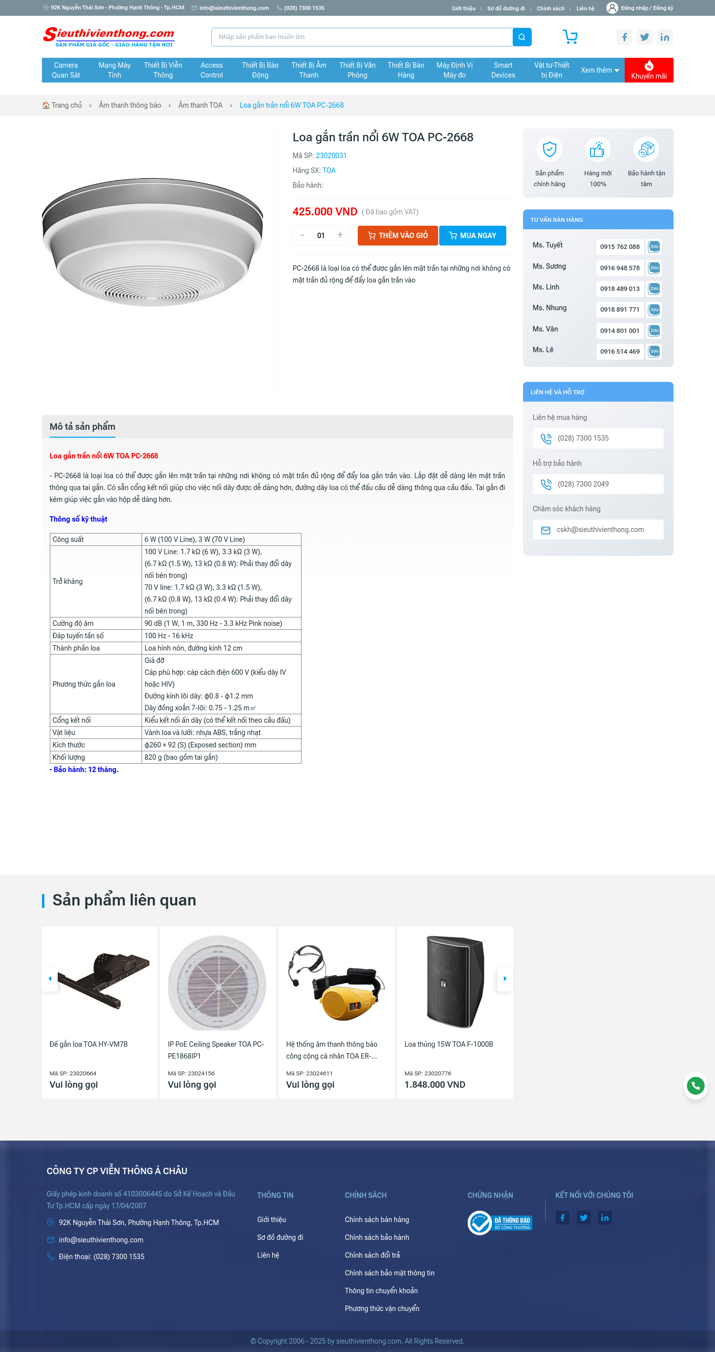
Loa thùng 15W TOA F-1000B (449, 1044)
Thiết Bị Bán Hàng (406, 70)
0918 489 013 (620, 288)
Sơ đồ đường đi (506, 8)
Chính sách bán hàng (377, 1220)
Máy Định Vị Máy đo (455, 70)
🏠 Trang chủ (62, 105)
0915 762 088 (620, 246)
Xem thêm (600, 70)
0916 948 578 (620, 268)
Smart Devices (503, 70)
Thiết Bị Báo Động (260, 70)
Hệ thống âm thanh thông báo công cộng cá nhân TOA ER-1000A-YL (331, 1051)
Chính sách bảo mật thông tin (390, 1273)
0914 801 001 (620, 330)
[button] (50, 979)
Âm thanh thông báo (130, 105)
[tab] (83, 427)
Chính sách (550, 8)
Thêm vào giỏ (398, 236)
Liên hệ (585, 8)
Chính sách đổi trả (372, 1255)
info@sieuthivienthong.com (230, 8)
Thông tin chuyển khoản (381, 1291)
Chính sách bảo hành (377, 1237)
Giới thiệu (464, 8)
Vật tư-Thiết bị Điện (551, 70)
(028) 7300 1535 (300, 8)
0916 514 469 (620, 351)
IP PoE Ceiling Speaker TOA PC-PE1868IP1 (216, 1050)
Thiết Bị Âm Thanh (309, 70)
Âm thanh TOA (201, 105)
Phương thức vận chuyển (382, 1308)
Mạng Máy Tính (115, 70)
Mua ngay (472, 236)
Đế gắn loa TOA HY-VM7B (89, 1044)
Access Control (211, 70)
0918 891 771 (620, 309)
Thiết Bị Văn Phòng (357, 70)
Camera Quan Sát (66, 70)
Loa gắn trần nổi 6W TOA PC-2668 (292, 105)
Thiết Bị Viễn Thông (163, 70)
